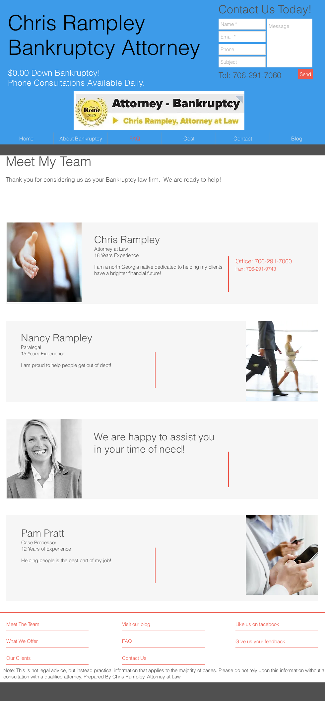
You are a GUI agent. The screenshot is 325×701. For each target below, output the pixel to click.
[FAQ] (141, 641)
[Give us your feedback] (263, 641)
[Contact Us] (147, 658)
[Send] (305, 74)
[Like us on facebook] (264, 624)
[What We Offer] (31, 641)
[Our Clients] (31, 658)
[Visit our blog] (151, 624)
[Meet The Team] (35, 624)
